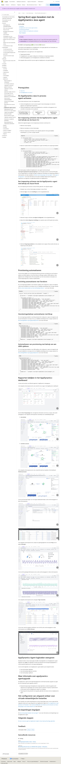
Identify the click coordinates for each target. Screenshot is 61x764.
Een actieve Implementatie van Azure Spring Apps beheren (32, 288)
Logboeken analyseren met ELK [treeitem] (10, 117)
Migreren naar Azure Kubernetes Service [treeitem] (9, 43)
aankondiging (23, 41)
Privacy (23, 761)
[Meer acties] (58, 13)
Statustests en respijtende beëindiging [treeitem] (9, 119)
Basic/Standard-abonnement (40, 13)
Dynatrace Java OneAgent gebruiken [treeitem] (9, 102)
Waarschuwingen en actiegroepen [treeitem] (8, 81)
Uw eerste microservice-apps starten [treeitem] (8, 56)
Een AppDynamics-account (26, 92)
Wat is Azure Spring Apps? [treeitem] (8, 28)
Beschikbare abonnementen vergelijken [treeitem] (8, 32)
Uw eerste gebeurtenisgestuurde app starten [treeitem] (9, 53)
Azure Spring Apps (29, 13)
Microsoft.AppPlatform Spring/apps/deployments (28, 320)
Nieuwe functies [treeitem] (6, 29)
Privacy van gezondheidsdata (32, 761)
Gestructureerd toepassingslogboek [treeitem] (7, 99)
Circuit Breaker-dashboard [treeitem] (9, 83)
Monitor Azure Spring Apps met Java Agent (43, 175)
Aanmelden (57, 1)
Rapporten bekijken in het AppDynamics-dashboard (28, 31)
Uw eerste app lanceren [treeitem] (7, 49)
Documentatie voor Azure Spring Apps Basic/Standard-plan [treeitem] (8, 17)
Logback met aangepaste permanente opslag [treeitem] (8, 113)
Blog (14, 761)
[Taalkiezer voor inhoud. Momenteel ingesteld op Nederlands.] (4, 759)
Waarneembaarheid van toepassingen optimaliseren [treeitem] (9, 123)
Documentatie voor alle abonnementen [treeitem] (6, 20)
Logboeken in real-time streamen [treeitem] (8, 89)
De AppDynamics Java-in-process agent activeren (28, 27)
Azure (23, 13)
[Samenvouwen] (14, 12)
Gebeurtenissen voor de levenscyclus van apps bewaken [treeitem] (10, 110)
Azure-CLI (22, 90)
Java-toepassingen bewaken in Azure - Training (27, 741)
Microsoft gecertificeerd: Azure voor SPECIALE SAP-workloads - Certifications (32, 746)
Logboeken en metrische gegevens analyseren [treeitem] (8, 86)
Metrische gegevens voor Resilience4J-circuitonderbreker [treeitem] (10, 95)
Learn (19, 13)
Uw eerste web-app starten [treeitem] (8, 50)
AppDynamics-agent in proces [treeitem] (9, 107)
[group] (39, 159)
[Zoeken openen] (54, 2)
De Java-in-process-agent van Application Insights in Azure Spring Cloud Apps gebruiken (36, 721)
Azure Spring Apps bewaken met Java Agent (29, 713)
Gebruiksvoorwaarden (44, 761)
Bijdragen (19, 761)
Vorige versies (9, 761)
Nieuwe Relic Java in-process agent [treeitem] (9, 105)
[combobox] (8, 15)
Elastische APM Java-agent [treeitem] (9, 115)
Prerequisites (21, 26)
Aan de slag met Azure (55, 4)
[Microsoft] (2, 1)
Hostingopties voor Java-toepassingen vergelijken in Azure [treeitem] (9, 37)
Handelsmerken (52, 761)
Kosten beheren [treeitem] (6, 34)
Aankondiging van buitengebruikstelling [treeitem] (7, 25)
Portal (48, 4)
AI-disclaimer (3, 761)
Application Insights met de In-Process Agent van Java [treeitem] (10, 92)
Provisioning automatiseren (24, 29)
